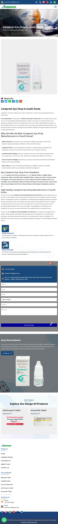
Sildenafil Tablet (6, 477)
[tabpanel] (15, 421)
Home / (5, 30)
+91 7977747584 (9, 269)
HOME (3, 454)
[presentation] (13, 320)
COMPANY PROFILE (7, 457)
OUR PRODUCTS (6, 461)
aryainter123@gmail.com (11, 2)
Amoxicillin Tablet (6, 491)
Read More (7, 413)
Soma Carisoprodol (7, 484)
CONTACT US (5, 468)
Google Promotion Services (29, 522)
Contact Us (7, 353)
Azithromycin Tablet (7, 488)
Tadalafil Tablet (5, 481)
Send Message (29, 325)
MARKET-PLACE (5, 464)
